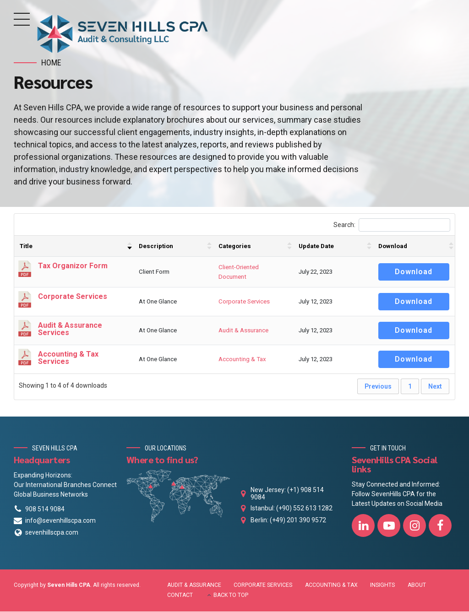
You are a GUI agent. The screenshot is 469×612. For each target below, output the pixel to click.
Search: (391, 225)
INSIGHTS (382, 585)
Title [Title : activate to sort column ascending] (26, 246)
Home (51, 62)
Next (435, 387)
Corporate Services (244, 302)
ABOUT (417, 585)
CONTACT (180, 595)
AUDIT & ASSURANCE (194, 585)
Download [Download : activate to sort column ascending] (392, 246)
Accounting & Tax (242, 360)
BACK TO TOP (230, 595)
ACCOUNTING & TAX (331, 585)
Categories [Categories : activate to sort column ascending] (234, 246)
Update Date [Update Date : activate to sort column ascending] (316, 246)
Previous (378, 387)
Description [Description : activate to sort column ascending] (156, 246)
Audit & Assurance (243, 331)
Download (413, 272)
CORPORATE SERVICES (263, 585)
